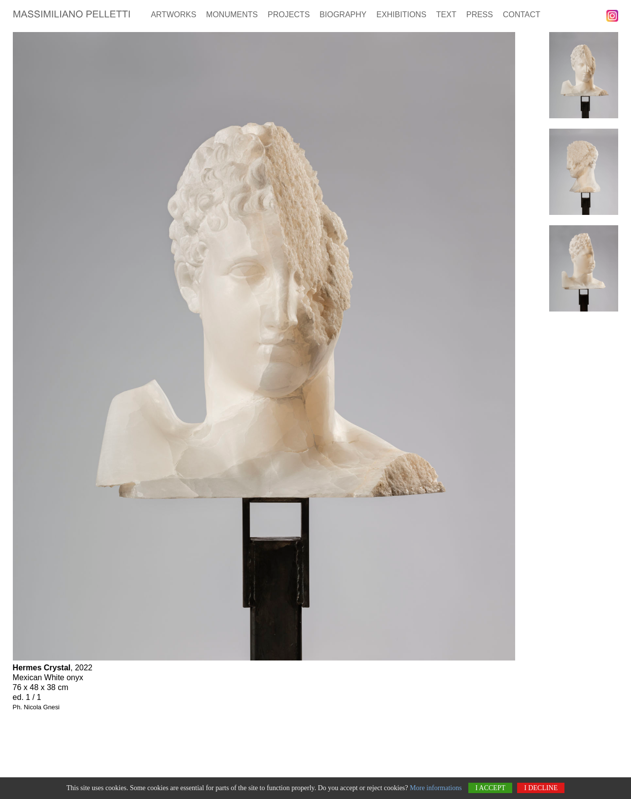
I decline (541, 788)
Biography (342, 14)
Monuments (232, 14)
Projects (289, 14)
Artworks (173, 14)
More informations (435, 788)
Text (446, 14)
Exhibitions (401, 14)
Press (479, 14)
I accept (490, 788)
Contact (521, 14)
